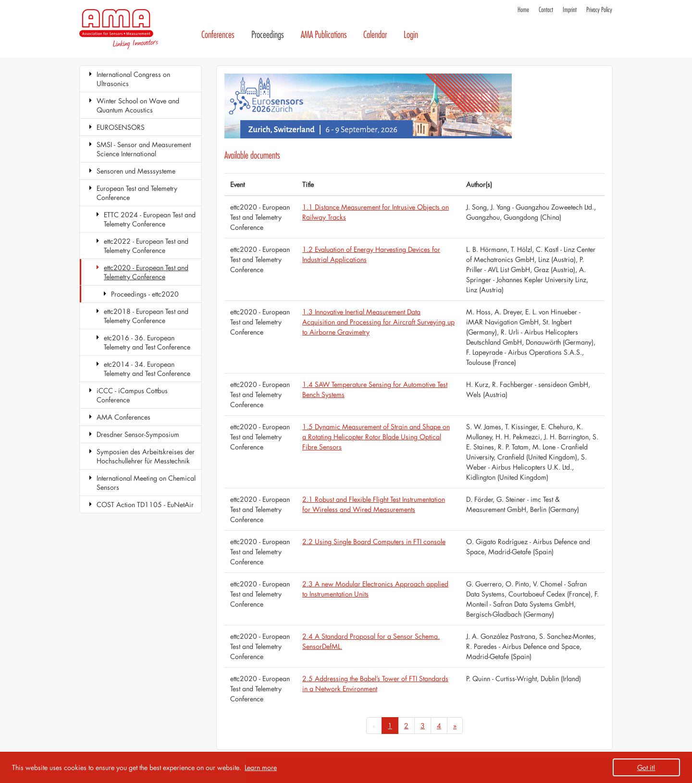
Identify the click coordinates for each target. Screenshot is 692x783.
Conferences (218, 35)
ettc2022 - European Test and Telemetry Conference (146, 245)
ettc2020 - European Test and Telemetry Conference (146, 272)
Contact (546, 10)
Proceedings (267, 35)
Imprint (570, 10)
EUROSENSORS (121, 127)
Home (523, 10)
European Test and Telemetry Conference (137, 193)
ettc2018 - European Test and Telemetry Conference (146, 316)
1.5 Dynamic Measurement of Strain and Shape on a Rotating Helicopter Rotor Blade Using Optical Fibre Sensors (376, 436)
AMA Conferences (123, 417)
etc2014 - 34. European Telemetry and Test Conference (147, 369)
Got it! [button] (646, 767)
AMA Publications (324, 35)
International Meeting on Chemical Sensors (146, 482)
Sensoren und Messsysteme (136, 170)
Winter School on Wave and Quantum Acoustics (138, 105)
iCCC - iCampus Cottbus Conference (132, 395)
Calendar (375, 35)
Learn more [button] (261, 767)
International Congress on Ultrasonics (133, 79)
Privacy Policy (599, 10)
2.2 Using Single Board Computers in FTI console (373, 541)
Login (411, 35)
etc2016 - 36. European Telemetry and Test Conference (147, 342)
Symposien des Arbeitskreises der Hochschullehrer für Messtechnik (146, 456)
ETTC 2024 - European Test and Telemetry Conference (150, 219)
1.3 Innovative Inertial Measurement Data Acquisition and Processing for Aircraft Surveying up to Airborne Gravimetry (378, 321)
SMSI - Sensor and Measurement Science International (144, 149)
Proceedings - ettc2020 (145, 293)
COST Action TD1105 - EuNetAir (145, 504)
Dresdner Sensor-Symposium (138, 434)
